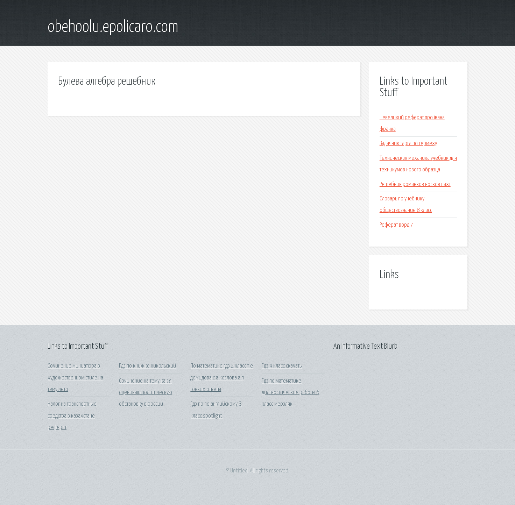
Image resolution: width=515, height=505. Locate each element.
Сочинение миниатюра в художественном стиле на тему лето (75, 377)
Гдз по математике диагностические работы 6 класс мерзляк (290, 392)
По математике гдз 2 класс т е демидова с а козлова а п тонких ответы (221, 377)
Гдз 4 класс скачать (282, 366)
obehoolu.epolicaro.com (113, 27)
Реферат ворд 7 (396, 225)
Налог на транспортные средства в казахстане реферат (72, 416)
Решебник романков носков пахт (415, 184)
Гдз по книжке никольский (147, 366)
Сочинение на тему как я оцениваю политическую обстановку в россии (145, 392)
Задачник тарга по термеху (408, 144)
